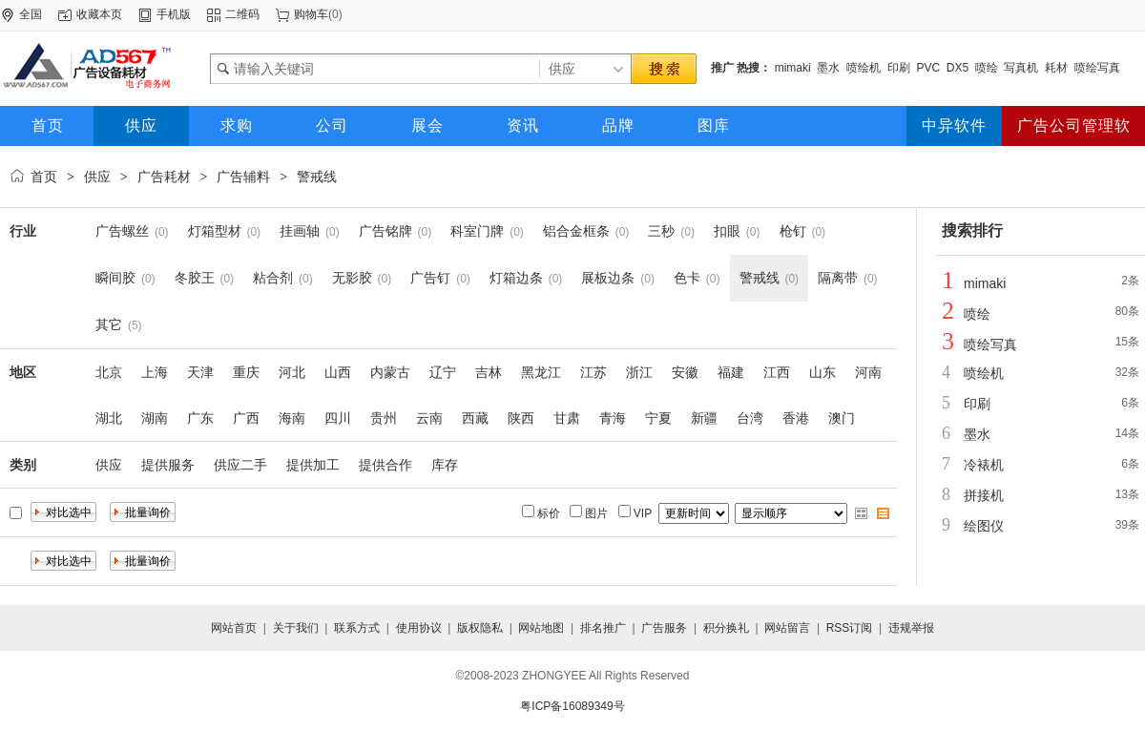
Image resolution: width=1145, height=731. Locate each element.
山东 (822, 372)
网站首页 (234, 628)
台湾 (750, 418)
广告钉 (430, 277)
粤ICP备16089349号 (572, 706)
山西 (337, 372)
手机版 (173, 14)
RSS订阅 (849, 628)
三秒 (661, 231)
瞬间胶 (115, 277)
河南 (868, 372)
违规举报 (911, 628)
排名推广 (603, 628)
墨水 (828, 67)
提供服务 (168, 464)
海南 (292, 418)
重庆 (246, 372)
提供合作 (385, 464)
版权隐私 (480, 628)
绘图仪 (984, 525)
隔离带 (838, 277)
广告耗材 (164, 176)
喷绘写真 (1097, 67)
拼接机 (984, 495)
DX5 (957, 67)
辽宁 (442, 372)
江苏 (593, 372)
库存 (444, 464)
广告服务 (664, 628)
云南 (429, 418)
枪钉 (793, 231)
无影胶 (352, 277)
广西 (246, 418)
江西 (776, 372)
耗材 (1056, 67)
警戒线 (317, 176)
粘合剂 (273, 277)
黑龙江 (541, 372)
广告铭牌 (385, 231)
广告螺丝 (122, 231)
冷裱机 (984, 464)
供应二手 (240, 464)
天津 (200, 372)
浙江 (639, 372)
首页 (44, 176)
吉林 (488, 372)
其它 (108, 324)
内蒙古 (390, 372)
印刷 (898, 67)
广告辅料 (243, 176)
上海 (154, 372)
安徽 (685, 372)
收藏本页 (99, 14)
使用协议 (419, 628)
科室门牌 (477, 231)
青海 (612, 418)
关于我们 (296, 628)
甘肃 (566, 418)
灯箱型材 (214, 231)
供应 (97, 176)
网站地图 (541, 628)
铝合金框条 (576, 231)
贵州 (383, 418)
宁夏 (658, 418)
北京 (108, 372)
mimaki (793, 67)
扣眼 (727, 231)
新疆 (704, 418)
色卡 (687, 277)
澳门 (841, 418)
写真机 (1021, 67)
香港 (795, 418)
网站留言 (787, 628)
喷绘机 (863, 67)
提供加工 (313, 464)
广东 (200, 418)
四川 (337, 418)
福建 (731, 372)
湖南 (154, 418)
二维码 (242, 14)
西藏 (475, 418)
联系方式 (357, 628)
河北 (292, 372)
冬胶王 (195, 277)
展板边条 (608, 277)
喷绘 (986, 67)
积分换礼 (726, 628)
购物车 (311, 14)
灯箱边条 (516, 277)
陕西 (521, 418)
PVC (928, 67)
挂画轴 (300, 231)
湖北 (108, 418)
